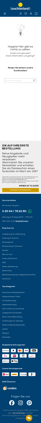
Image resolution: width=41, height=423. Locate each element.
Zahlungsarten (7, 242)
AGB (4, 262)
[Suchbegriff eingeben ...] (18, 80)
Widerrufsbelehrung (10, 266)
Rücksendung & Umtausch (12, 246)
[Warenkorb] (36, 13)
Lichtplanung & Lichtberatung (13, 234)
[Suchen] (20, 13)
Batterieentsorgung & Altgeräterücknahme (18, 275)
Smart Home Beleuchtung (12, 317)
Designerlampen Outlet (11, 296)
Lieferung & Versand (10, 238)
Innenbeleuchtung (9, 301)
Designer (5, 333)
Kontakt (5, 250)
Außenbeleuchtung (9, 305)
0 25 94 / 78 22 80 (14, 211)
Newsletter (6, 337)
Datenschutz (7, 271)
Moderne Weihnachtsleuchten (13, 325)
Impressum (6, 279)
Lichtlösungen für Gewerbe (12, 321)
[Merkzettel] (25, 13)
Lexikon (5, 329)
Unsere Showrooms (9, 258)
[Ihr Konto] (31, 13)
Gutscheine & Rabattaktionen (13, 292)
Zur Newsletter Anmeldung (20, 190)
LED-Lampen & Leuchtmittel (13, 309)
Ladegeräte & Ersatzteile (12, 313)
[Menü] (4, 13)
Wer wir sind (7, 254)
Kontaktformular (22, 221)
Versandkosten (18, 413)
